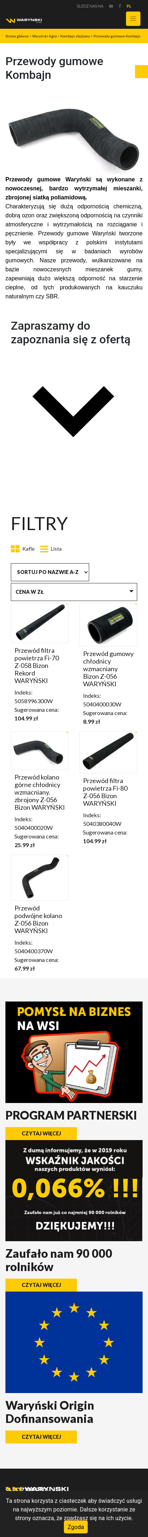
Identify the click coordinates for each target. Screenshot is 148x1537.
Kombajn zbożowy (75, 36)
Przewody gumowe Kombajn (116, 36)
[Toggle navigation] (133, 19)
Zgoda (76, 1526)
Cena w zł (30, 592)
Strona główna (17, 36)
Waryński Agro (44, 36)
